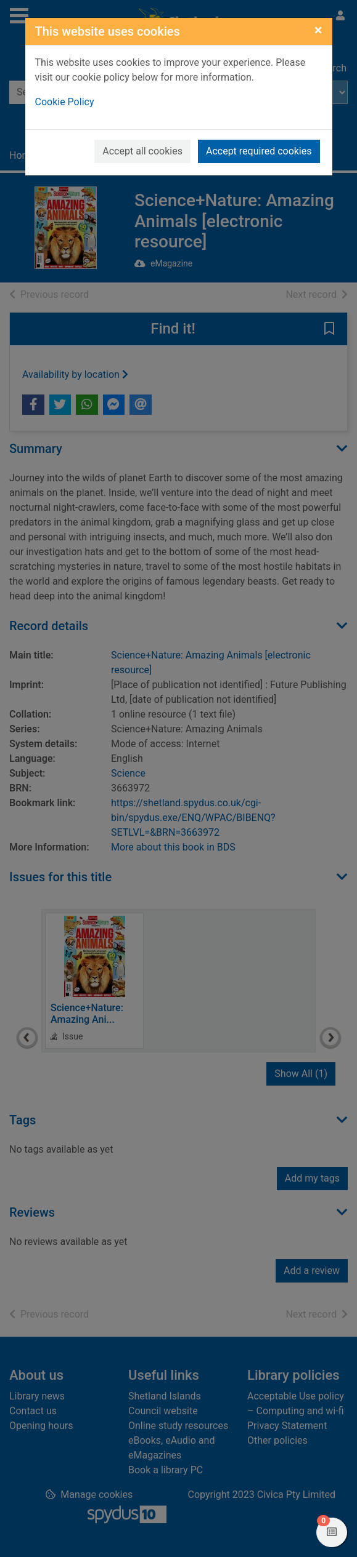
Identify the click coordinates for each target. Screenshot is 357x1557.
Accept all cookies (142, 151)
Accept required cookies (259, 151)
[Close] (318, 30)
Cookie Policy (64, 102)
